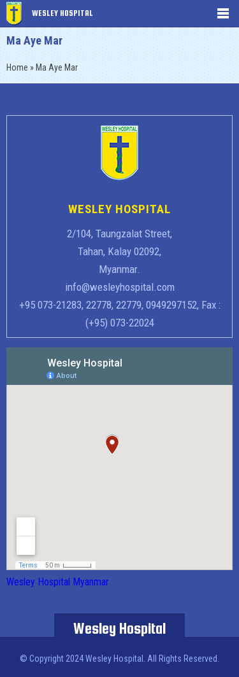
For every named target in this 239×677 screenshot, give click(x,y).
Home (17, 67)
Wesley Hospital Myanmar (57, 582)
